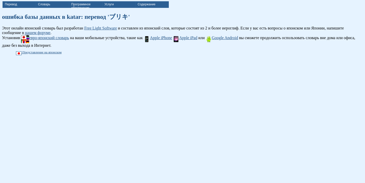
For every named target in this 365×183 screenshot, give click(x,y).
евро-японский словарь (45, 38)
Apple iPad (185, 38)
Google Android (222, 38)
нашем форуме (37, 32)
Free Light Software (100, 28)
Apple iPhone (158, 38)
